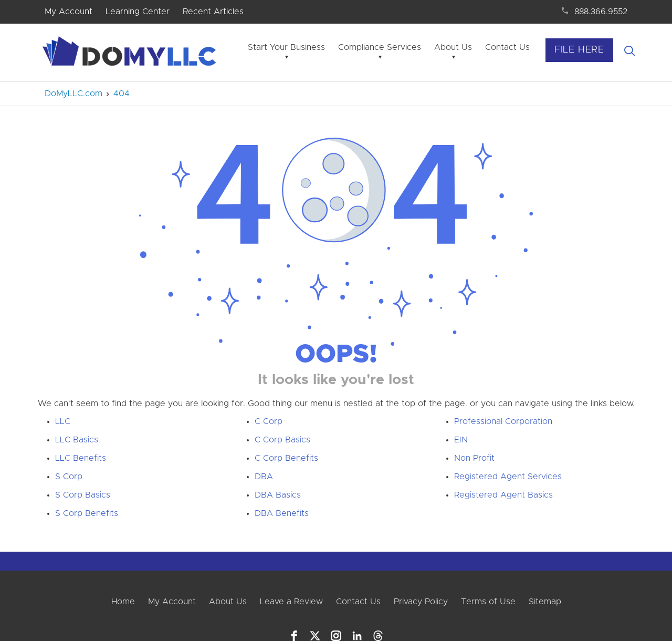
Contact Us (507, 47)
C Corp (268, 421)
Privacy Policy (421, 601)
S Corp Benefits (86, 513)
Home (123, 601)
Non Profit (474, 458)
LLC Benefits (80, 458)
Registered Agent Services (508, 476)
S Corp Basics (82, 495)
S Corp (68, 476)
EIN (461, 440)
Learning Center (138, 11)
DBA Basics (278, 495)
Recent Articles (213, 11)
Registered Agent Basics (503, 495)
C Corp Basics (282, 440)
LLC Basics (76, 440)
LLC (62, 421)
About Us (453, 47)
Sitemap (545, 601)
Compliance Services (379, 47)
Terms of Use (488, 601)
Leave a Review (291, 601)
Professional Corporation (503, 421)
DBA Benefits (282, 513)
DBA (264, 476)
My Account (68, 11)
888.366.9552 (600, 11)
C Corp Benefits (286, 458)
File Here (579, 50)
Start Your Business (286, 47)
